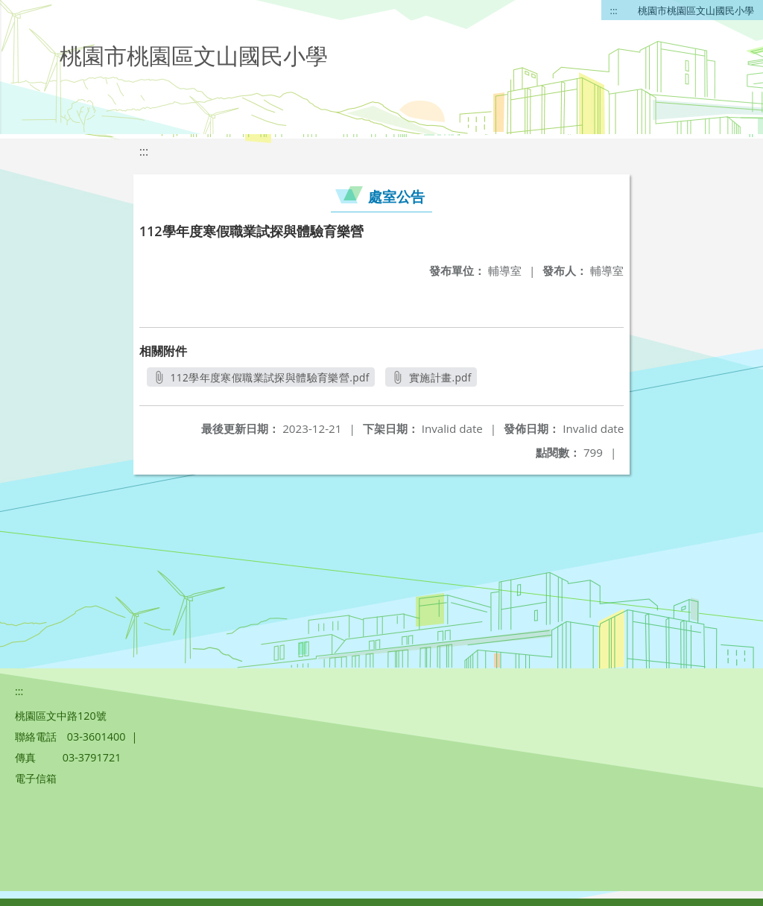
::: (614, 10)
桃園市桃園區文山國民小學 (696, 10)
